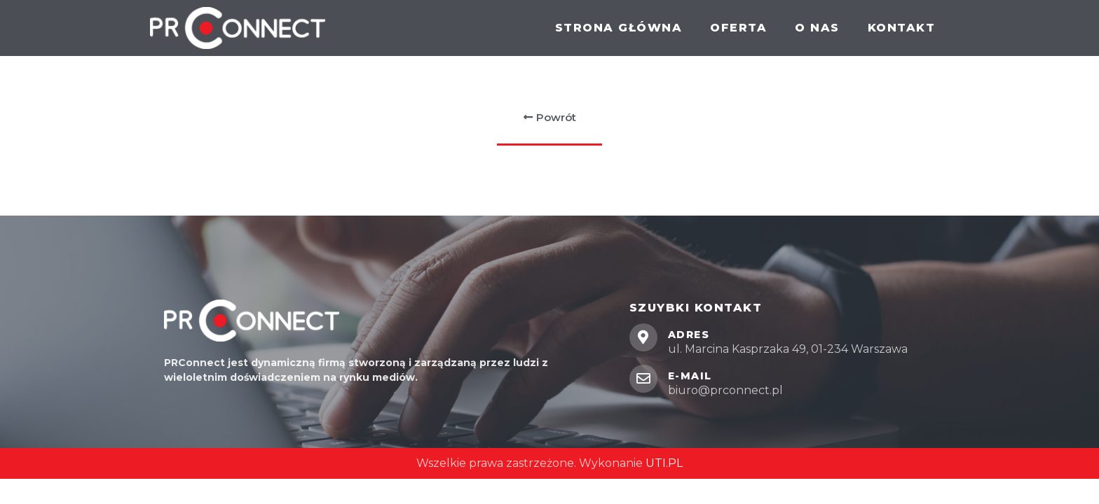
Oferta (738, 27)
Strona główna (619, 27)
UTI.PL (664, 463)
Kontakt (902, 27)
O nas (817, 27)
